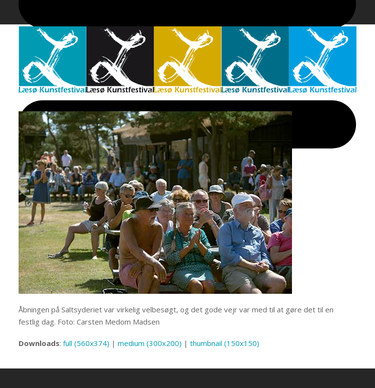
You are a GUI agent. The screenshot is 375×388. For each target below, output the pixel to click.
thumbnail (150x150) (224, 343)
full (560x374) (86, 343)
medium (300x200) (150, 343)
